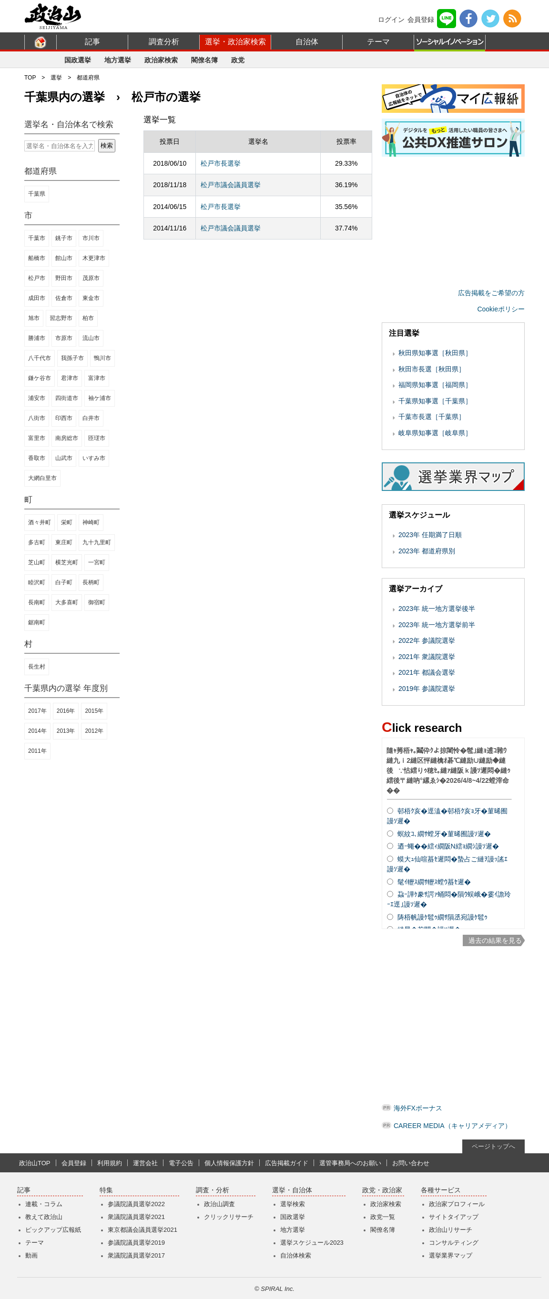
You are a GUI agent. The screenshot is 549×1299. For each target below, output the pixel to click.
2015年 (94, 711)
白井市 (91, 418)
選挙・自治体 (292, 1190)
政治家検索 (161, 60)
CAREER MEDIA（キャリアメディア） (452, 1125)
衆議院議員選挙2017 (136, 1255)
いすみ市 (93, 458)
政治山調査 (219, 1204)
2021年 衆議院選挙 (426, 656)
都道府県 (88, 77)
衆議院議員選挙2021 (136, 1217)
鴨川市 (102, 358)
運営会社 (145, 1163)
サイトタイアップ (453, 1217)
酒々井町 (39, 522)
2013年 (66, 731)
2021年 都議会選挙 (426, 672)
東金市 (91, 298)
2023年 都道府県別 (426, 551)
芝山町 (36, 562)
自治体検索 (295, 1255)
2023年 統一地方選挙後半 (436, 608)
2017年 (37, 711)
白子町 (63, 582)
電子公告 (181, 1163)
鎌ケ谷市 (39, 378)
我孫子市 (72, 358)
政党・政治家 (382, 1190)
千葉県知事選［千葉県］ (435, 401)
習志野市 (61, 318)
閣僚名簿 (204, 60)
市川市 (91, 238)
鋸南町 (36, 622)
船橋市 (36, 258)
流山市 (91, 338)
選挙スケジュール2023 (312, 1242)
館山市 (63, 258)
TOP (30, 77)
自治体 (306, 42)
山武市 (63, 458)
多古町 (36, 542)
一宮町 (96, 562)
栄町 (66, 522)
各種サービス (441, 1190)
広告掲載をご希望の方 (491, 293)
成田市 (36, 298)
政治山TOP (35, 1163)
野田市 (63, 278)
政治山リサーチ (450, 1230)
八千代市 (39, 358)
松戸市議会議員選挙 (231, 185)
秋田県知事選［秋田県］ (435, 353)
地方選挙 (117, 60)
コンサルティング (453, 1242)
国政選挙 (77, 60)
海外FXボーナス (418, 1108)
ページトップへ (493, 1146)
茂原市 (91, 278)
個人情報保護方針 (229, 1163)
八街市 (36, 418)
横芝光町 (66, 562)
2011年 (37, 751)
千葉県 (36, 193)
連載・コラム (43, 1204)
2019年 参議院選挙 (426, 688)
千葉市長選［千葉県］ (431, 416)
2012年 (94, 731)
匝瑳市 (96, 438)
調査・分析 (212, 1190)
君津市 (69, 378)
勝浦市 (36, 338)
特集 (106, 1190)
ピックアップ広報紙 (53, 1230)
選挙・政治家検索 (235, 42)
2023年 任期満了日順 (430, 535)
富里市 (36, 438)
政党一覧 (382, 1217)
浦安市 (36, 398)
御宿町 (96, 602)
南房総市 (66, 438)
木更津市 (93, 258)
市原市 (63, 338)
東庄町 (63, 542)
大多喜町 (66, 602)
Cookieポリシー (501, 309)
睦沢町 (36, 582)
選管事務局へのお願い (350, 1163)
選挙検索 (292, 1204)
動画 (31, 1255)
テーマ (378, 42)
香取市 (36, 458)
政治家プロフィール (457, 1204)
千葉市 (36, 238)
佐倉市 (63, 298)
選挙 (56, 77)
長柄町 (91, 582)
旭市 (34, 318)
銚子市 (63, 238)
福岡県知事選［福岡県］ (435, 385)
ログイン (391, 19)
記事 (92, 42)
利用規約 (109, 1163)
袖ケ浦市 (99, 398)
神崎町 (91, 522)
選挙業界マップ (450, 1255)
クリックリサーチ (229, 1217)
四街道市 (66, 398)
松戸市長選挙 (221, 163)
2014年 (37, 731)
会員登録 (420, 19)
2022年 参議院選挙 (426, 640)
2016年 (66, 711)
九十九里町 (96, 542)
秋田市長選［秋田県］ (431, 369)
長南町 (36, 602)
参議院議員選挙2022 (136, 1204)
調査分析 (164, 42)
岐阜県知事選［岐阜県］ (435, 433)
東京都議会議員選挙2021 (142, 1230)
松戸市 (36, 278)
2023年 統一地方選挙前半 (436, 625)
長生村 (36, 666)
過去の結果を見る (495, 940)
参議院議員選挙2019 (136, 1242)
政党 (237, 60)
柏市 (88, 318)
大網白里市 (42, 478)
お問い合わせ (410, 1163)
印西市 (63, 418)
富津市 (96, 378)
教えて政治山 (43, 1217)
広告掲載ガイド (286, 1163)
